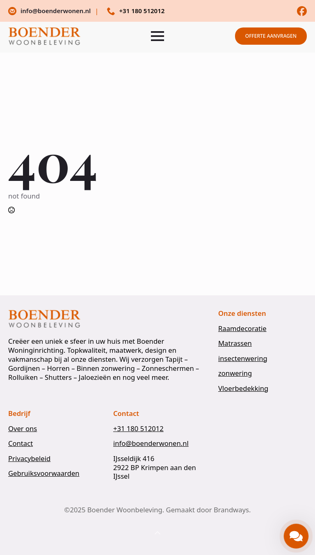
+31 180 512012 (138, 428)
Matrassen (235, 343)
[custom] (302, 11)
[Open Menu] (157, 36)
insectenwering (242, 358)
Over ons (22, 428)
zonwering (235, 373)
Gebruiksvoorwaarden (44, 473)
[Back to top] (157, 533)
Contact (20, 443)
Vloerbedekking (243, 388)
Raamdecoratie (242, 328)
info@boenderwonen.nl (151, 443)
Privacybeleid (29, 458)
